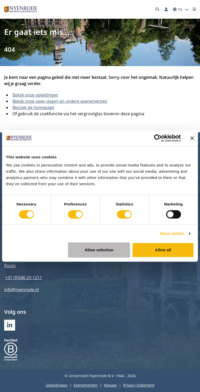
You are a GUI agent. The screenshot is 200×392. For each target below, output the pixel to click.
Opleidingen (56, 385)
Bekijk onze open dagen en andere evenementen (59, 101)
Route (10, 265)
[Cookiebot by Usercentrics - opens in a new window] (158, 138)
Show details (172, 233)
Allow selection (99, 250)
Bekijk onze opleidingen (35, 95)
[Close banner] (192, 138)
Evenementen (86, 385)
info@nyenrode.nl (21, 289)
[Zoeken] (157, 9)
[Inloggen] (166, 9)
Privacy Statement (138, 385)
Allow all (163, 250)
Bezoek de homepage (33, 107)
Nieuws (110, 385)
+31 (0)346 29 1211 (23, 277)
